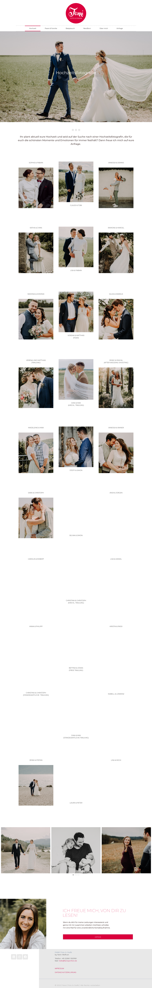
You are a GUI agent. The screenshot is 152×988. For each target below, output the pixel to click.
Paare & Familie (51, 28)
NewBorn (87, 28)
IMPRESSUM (59, 968)
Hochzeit (32, 28)
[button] (3, 850)
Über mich (104, 28)
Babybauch (70, 28)
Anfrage (120, 28)
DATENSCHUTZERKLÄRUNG (65, 972)
